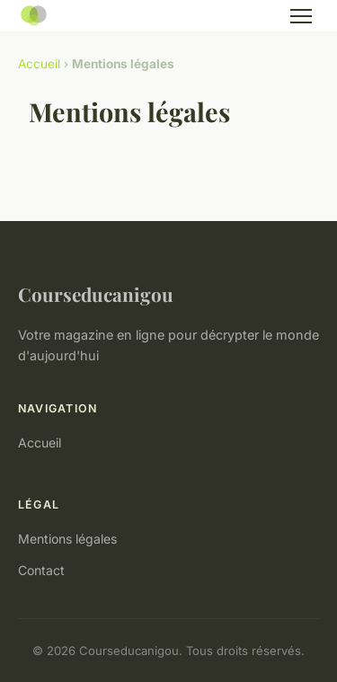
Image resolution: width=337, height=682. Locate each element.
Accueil (39, 64)
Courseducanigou (95, 293)
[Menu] (301, 16)
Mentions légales (67, 538)
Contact (41, 570)
